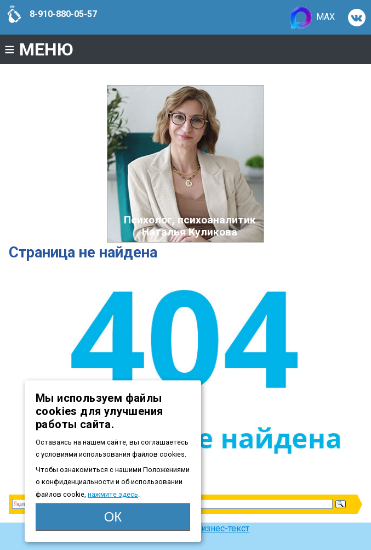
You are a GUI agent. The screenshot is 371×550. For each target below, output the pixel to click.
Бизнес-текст (222, 528)
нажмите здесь (113, 494)
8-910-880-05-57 (51, 14)
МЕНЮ (38, 49)
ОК (113, 516)
